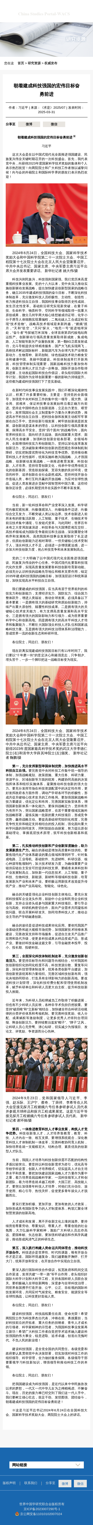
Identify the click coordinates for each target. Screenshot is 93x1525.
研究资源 (34, 63)
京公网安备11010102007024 (41, 1514)
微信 (54, 124)
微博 (29, 124)
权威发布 (50, 63)
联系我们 (30, 1483)
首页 (21, 63)
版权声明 (9, 1483)
